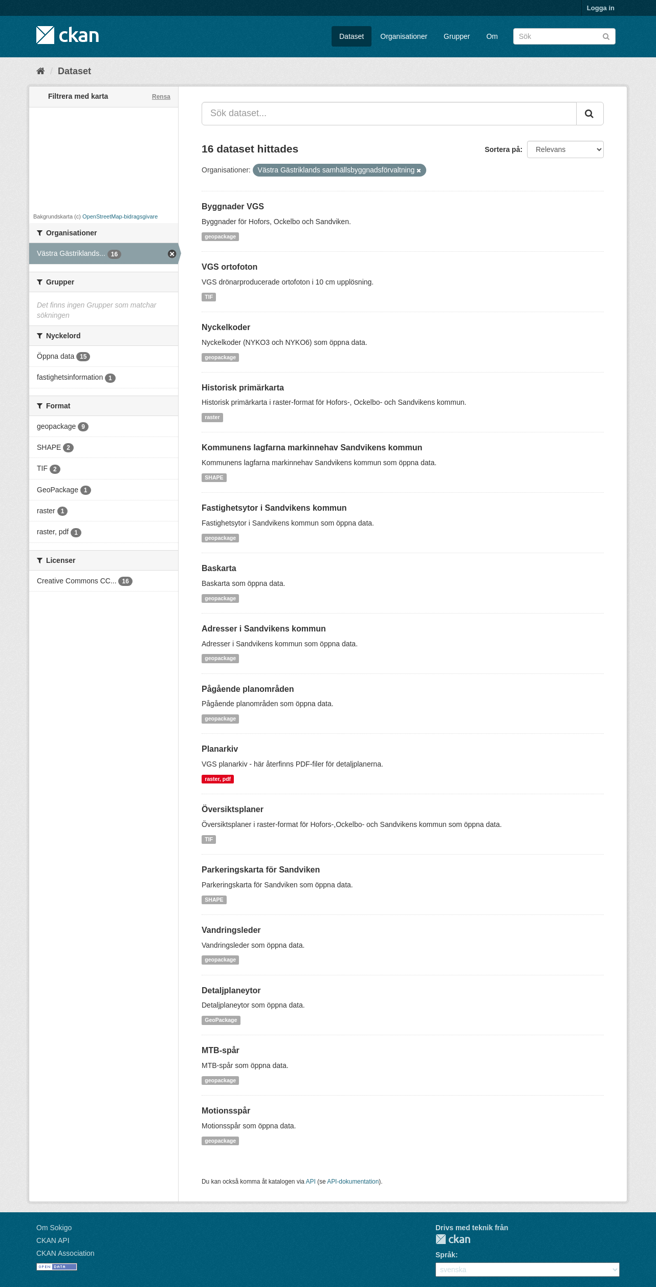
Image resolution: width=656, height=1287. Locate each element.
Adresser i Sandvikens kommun (264, 628)
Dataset (351, 36)
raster (212, 417)
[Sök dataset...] (389, 113)
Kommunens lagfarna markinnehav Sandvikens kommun (312, 447)
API (311, 1181)
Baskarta (219, 568)
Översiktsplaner (233, 809)
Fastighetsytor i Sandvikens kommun (274, 508)
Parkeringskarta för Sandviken (261, 869)
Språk (445, 1255)
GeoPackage (221, 1020)
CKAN (452, 1239)
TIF (209, 297)
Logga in (601, 8)
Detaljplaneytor (231, 990)
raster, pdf (218, 779)
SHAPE (214, 477)
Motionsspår (226, 1110)
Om (492, 36)
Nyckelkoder (226, 327)
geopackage (220, 236)
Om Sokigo (54, 1228)
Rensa (161, 96)
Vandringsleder (231, 930)
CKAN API (53, 1240)
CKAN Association (65, 1253)
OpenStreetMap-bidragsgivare (120, 216)
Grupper (457, 36)
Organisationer (403, 36)
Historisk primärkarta (243, 387)
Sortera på (502, 149)
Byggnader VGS (233, 206)
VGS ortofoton (229, 267)
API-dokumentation (353, 1181)
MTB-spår (220, 1050)
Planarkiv (220, 749)
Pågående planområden (248, 689)
